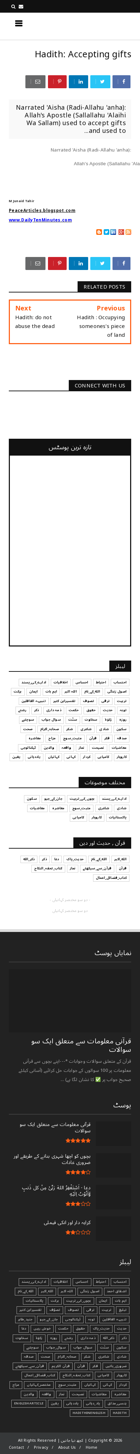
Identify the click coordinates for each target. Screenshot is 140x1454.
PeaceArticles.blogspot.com (42, 210)
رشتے (69, 1338)
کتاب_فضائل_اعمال (39, 1375)
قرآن (81, 1366)
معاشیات (99, 1394)
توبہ (91, 1319)
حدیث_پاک (101, 1328)
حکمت (63, 1328)
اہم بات (121, 1300)
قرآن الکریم (60, 1366)
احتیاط (101, 1281)
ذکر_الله (109, 1338)
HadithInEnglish (89, 1412)
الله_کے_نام (26, 1291)
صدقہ (29, 1356)
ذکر (124, 1338)
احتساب (120, 1281)
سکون (121, 1347)
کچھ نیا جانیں (103, 25)
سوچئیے (32, 1347)
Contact (16, 1447)
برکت (55, 1300)
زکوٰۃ (39, 1338)
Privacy (41, 1447)
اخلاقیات (61, 1281)
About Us (67, 1447)
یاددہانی (72, 1403)
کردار (123, 1384)
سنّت (104, 1347)
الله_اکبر (47, 1291)
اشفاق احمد (117, 1291)
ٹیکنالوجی (73, 1319)
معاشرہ (120, 1394)
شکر (87, 1356)
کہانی (107, 1384)
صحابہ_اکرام (66, 1356)
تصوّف (55, 1309)
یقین (55, 1403)
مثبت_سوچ (67, 1384)
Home (92, 1447)
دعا (24, 1328)
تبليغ (123, 1309)
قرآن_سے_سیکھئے (30, 1366)
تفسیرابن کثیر (30, 1309)
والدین (29, 1394)
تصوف (73, 1309)
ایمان (103, 1300)
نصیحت (78, 1394)
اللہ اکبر (67, 1291)
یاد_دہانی (93, 1403)
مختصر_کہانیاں (39, 1384)
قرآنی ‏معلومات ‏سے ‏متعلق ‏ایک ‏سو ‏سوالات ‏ (81, 1045)
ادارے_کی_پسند (34, 1281)
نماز (62, 1394)
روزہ (53, 1338)
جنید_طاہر (25, 1319)
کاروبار (122, 1375)
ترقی (90, 1309)
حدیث (122, 1328)
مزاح (16, 1384)
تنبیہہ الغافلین (114, 1319)
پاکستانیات (34, 1300)
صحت (45, 1356)
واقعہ (46, 1394)
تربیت (106, 1309)
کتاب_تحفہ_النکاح (76, 1375)
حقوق (80, 1328)
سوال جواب (83, 1347)
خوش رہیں (42, 1328)
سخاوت (22, 1338)
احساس (82, 1281)
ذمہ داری (88, 1338)
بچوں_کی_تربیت (78, 1300)
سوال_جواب (56, 1347)
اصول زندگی (89, 1291)
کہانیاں (90, 1384)
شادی (122, 1356)
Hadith (120, 1412)
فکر (95, 1366)
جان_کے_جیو (49, 1319)
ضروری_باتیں (116, 1366)
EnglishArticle (28, 1403)
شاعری (103, 1356)
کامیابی (103, 1375)
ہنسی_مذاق (117, 1403)
